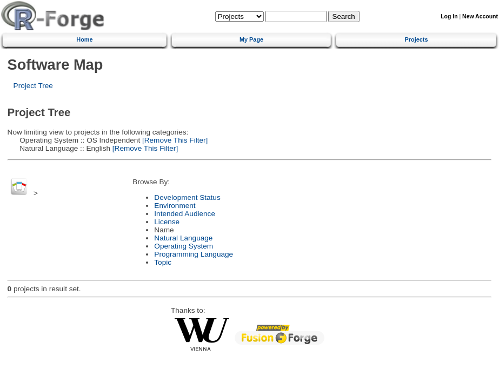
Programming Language (193, 254)
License (166, 222)
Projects (416, 39)
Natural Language (183, 238)
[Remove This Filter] (174, 140)
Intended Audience (184, 214)
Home (84, 39)
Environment (174, 206)
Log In (449, 16)
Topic (162, 262)
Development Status (187, 197)
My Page (251, 39)
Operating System (183, 246)
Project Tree (33, 86)
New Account (480, 16)
